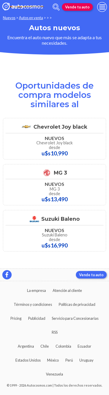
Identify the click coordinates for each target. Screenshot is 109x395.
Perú (69, 360)
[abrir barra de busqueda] (56, 7)
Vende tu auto (77, 7)
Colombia (63, 346)
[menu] (102, 7)
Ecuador (84, 346)
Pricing (16, 318)
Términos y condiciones (33, 304)
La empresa (36, 290)
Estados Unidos (28, 360)
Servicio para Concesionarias (75, 318)
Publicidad (36, 318)
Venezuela (54, 374)
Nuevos (9, 17)
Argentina (26, 346)
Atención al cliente (67, 290)
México (53, 360)
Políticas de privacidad (77, 304)
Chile (44, 346)
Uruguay (86, 360)
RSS (55, 332)
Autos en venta (31, 17)
